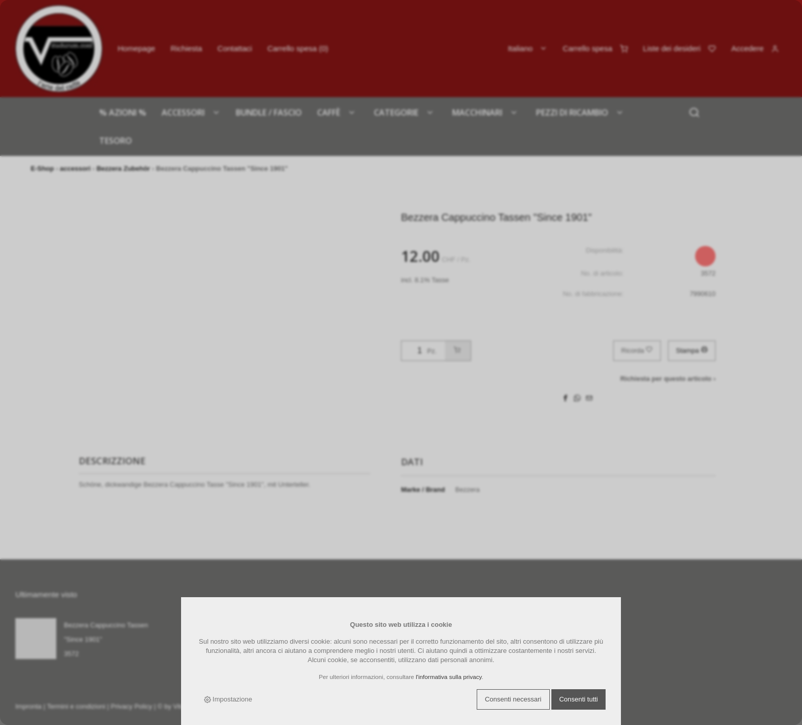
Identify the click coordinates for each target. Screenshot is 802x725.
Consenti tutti (578, 699)
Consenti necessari (513, 699)
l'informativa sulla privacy (449, 676)
